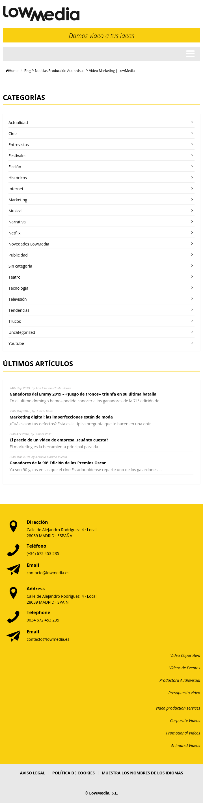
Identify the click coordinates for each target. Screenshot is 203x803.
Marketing (17, 199)
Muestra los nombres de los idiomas (142, 773)
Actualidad (18, 122)
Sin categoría (20, 266)
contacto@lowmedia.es (48, 572)
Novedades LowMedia (28, 244)
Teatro (14, 277)
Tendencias (18, 310)
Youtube (16, 343)
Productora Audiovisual (179, 680)
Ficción (14, 166)
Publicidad (18, 255)
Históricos (17, 177)
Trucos (14, 321)
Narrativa (17, 222)
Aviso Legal (32, 773)
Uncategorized (21, 332)
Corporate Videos (185, 720)
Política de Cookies (73, 773)
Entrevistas (18, 144)
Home (12, 70)
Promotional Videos (183, 733)
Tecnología (18, 288)
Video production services (178, 708)
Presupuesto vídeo (184, 692)
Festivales (17, 155)
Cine (12, 133)
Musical (15, 210)
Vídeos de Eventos (184, 667)
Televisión (17, 299)
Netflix (14, 233)
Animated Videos (185, 745)
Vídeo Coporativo (185, 655)
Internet (15, 188)
